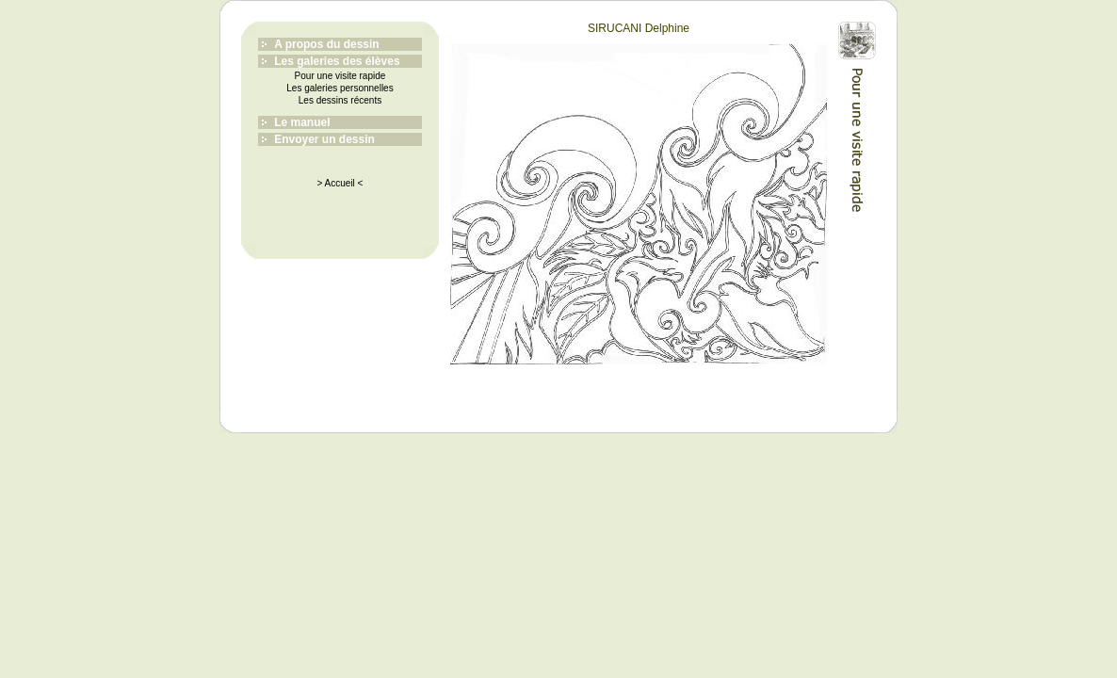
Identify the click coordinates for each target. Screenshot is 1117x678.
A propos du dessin (327, 44)
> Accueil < (340, 183)
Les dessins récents (340, 100)
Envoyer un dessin (324, 139)
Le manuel (302, 122)
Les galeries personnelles (339, 88)
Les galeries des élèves (336, 61)
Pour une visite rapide (340, 76)
